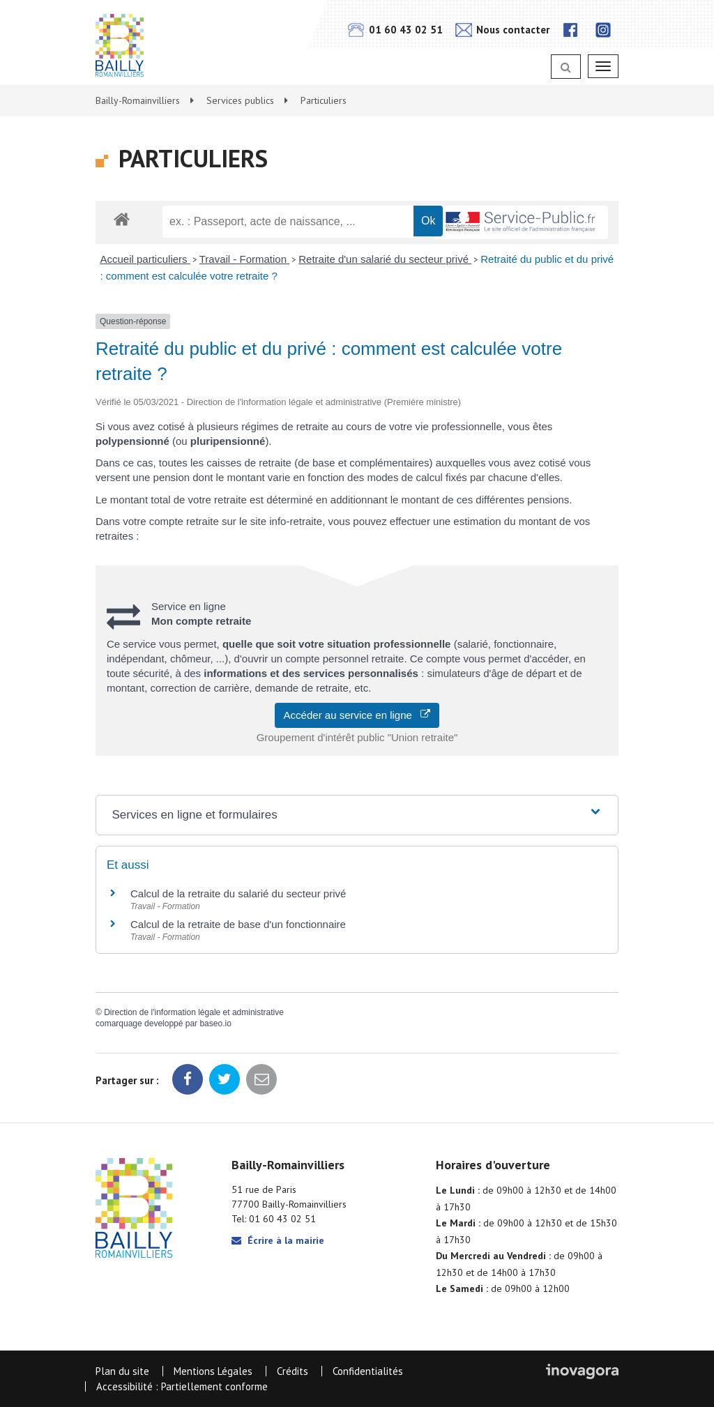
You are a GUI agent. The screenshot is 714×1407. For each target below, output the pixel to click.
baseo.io (215, 1023)
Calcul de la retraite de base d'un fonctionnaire (238, 924)
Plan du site (122, 1371)
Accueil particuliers (145, 259)
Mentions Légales (213, 1371)
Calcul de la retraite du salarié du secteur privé (238, 893)
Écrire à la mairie (277, 1240)
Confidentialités (368, 1371)
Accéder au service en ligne (357, 715)
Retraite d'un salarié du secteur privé (384, 259)
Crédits (292, 1371)
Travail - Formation (244, 259)
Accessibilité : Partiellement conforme (182, 1386)
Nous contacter (502, 29)
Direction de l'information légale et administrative (194, 1012)
